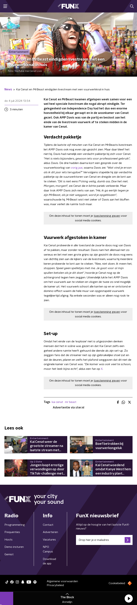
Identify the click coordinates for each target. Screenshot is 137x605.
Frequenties (12, 532)
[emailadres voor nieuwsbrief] (104, 540)
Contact (48, 524)
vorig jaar (77, 167)
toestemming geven (107, 215)
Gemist (9, 554)
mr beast (70, 402)
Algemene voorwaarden (62, 581)
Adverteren (50, 532)
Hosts (8, 539)
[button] (128, 598)
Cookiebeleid (117, 583)
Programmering (14, 524)
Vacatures (49, 539)
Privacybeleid (55, 585)
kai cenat (57, 402)
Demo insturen (14, 546)
